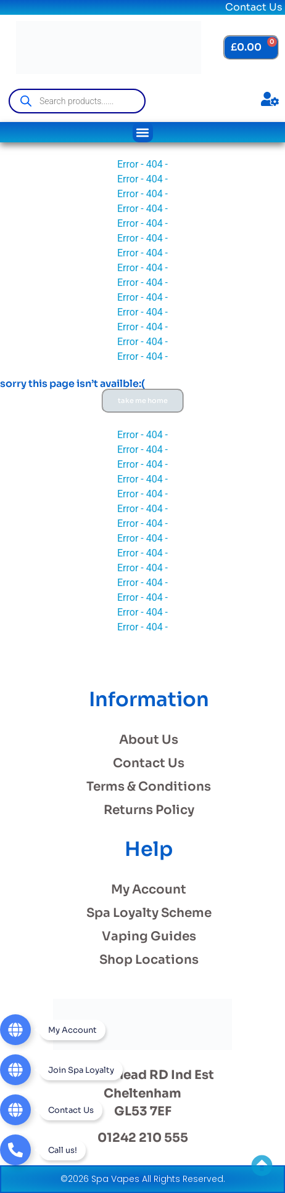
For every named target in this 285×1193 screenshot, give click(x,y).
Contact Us (254, 7)
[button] (143, 132)
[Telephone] (43, 1149)
